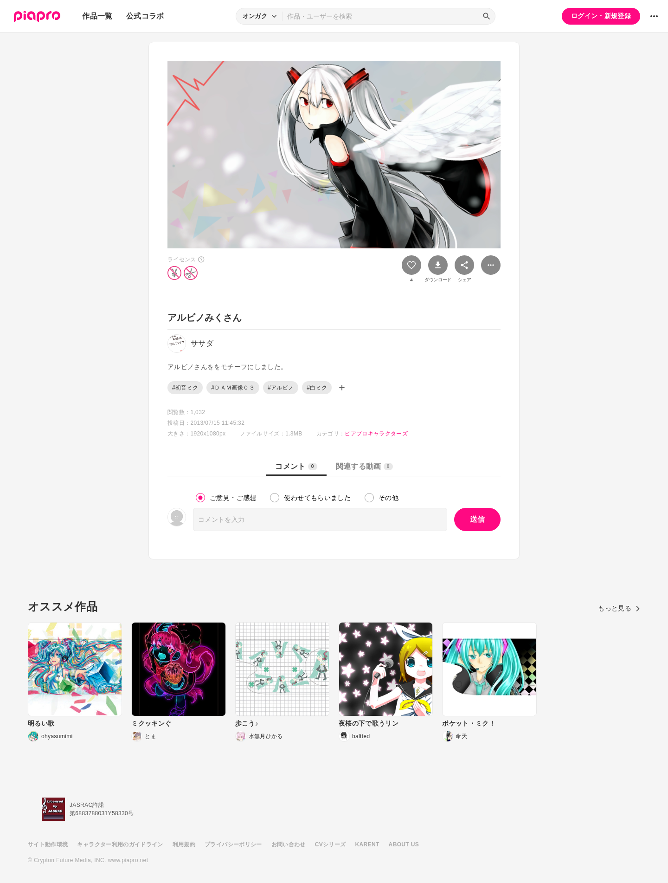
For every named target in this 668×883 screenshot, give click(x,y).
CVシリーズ (330, 844)
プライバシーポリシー (233, 844)
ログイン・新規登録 (601, 15)
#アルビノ (281, 387)
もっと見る (619, 608)
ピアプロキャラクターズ (376, 433)
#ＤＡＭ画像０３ (232, 387)
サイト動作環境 (48, 844)
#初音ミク (185, 387)
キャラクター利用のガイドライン (120, 844)
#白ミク (317, 387)
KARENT (367, 844)
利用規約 (184, 844)
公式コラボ (145, 16)
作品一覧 (97, 16)
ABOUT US (404, 844)
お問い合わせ (288, 844)
